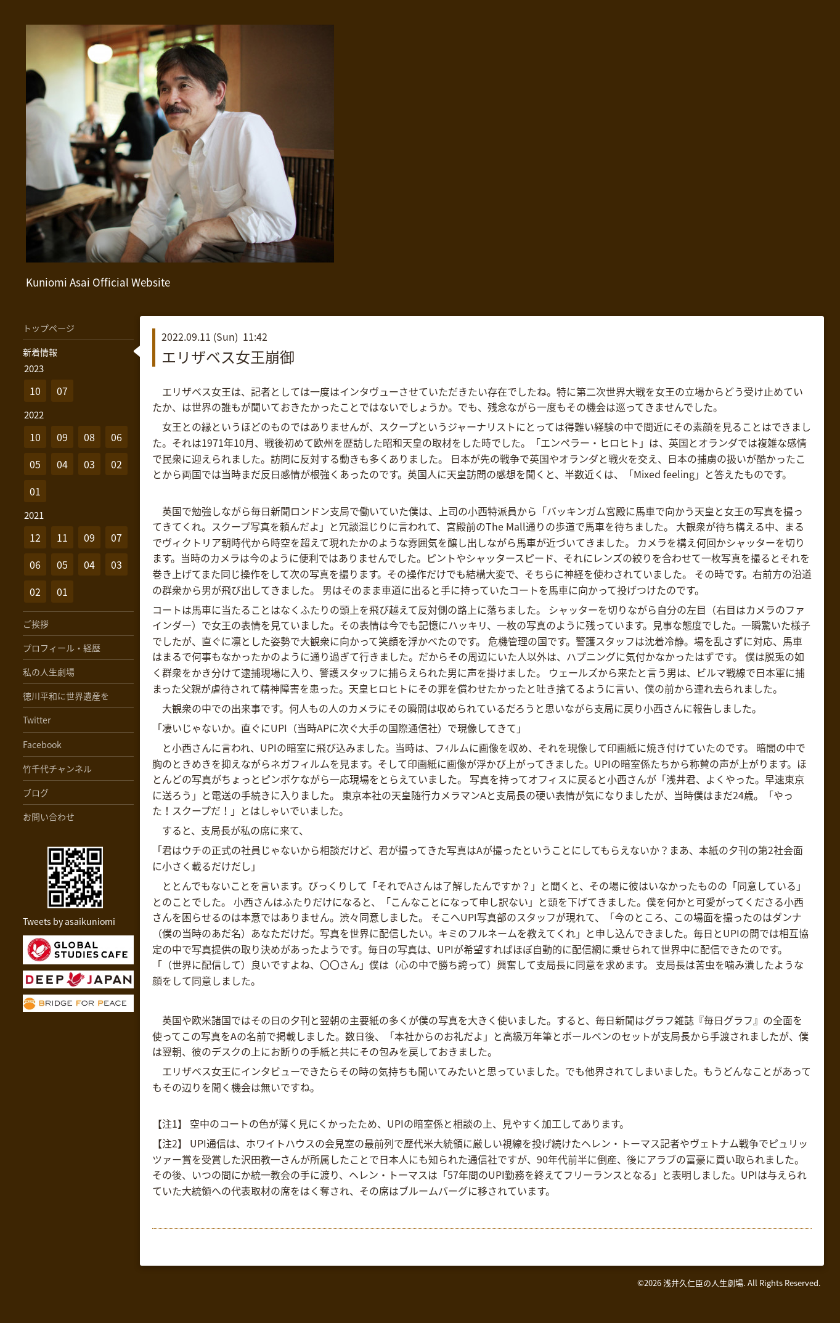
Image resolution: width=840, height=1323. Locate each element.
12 (35, 537)
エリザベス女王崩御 (228, 357)
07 (62, 390)
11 (62, 537)
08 (89, 436)
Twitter (37, 720)
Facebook (42, 744)
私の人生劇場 (49, 672)
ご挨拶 (36, 623)
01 (35, 491)
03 (89, 464)
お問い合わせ (49, 816)
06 (116, 436)
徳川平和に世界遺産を (66, 696)
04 (62, 464)
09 (62, 436)
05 (35, 464)
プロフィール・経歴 (61, 647)
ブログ (36, 792)
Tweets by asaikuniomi (69, 921)
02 (116, 464)
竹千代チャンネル (57, 768)
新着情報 (40, 352)
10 (35, 390)
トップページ (49, 328)
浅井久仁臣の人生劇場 (703, 1282)
